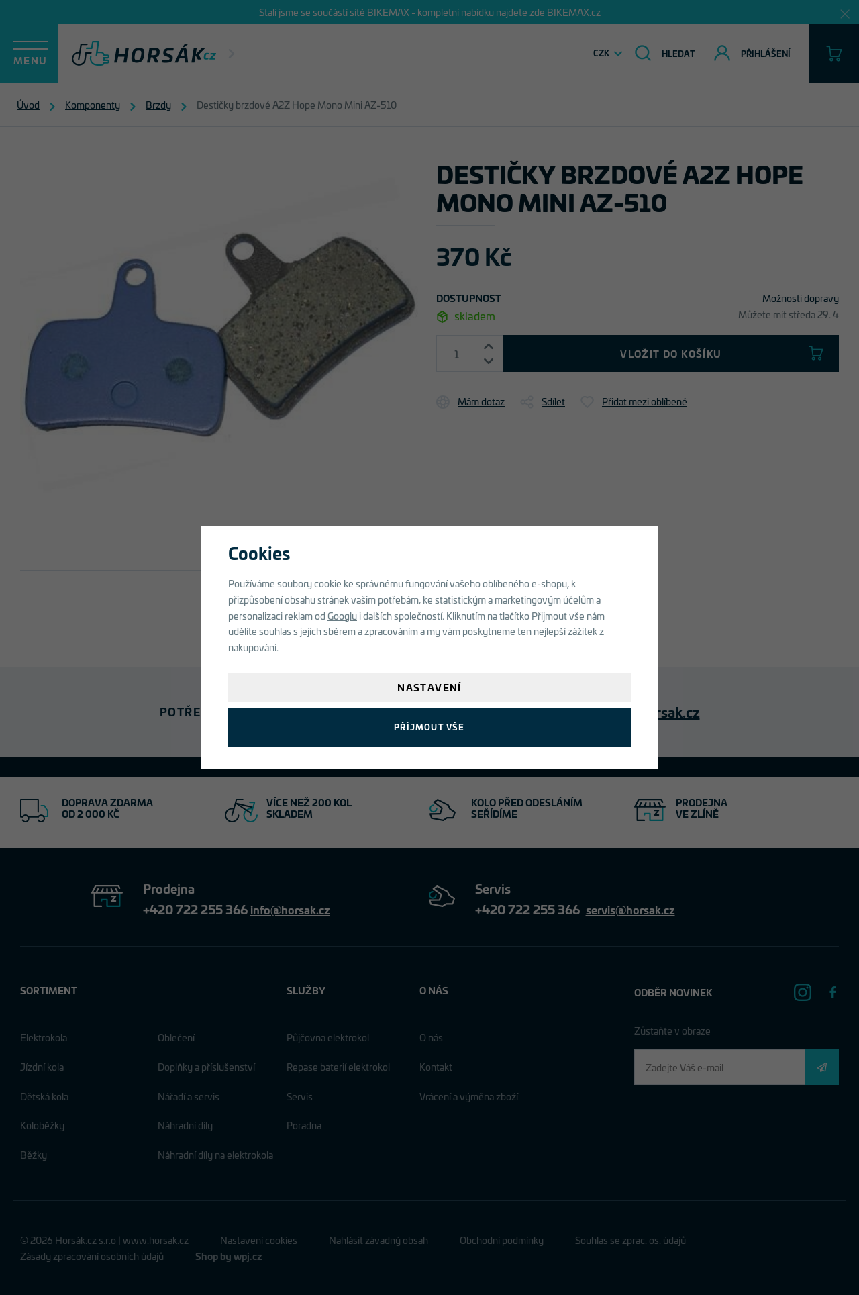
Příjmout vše (429, 726)
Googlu (342, 615)
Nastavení (429, 687)
